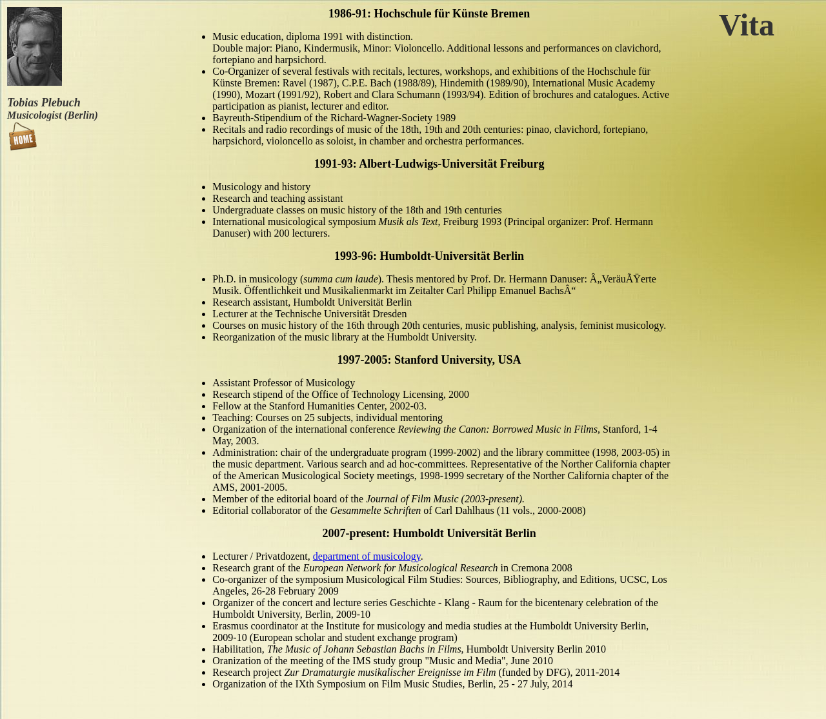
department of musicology (367, 556)
